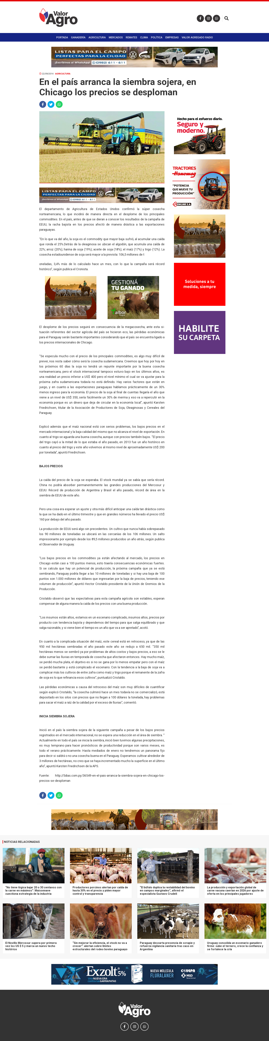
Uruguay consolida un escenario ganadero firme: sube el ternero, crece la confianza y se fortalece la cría (235, 946)
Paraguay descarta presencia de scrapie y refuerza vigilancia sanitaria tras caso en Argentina (167, 946)
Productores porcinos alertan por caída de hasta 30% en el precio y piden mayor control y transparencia (100, 890)
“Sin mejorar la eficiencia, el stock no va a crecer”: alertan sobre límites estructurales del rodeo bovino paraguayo (100, 946)
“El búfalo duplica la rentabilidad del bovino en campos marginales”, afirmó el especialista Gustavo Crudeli (167, 890)
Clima (144, 37)
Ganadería (78, 37)
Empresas (172, 37)
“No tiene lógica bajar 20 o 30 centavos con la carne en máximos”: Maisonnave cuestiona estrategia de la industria (33, 890)
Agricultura (97, 37)
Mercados (116, 37)
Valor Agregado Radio (197, 37)
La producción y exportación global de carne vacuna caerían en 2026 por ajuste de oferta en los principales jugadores (235, 890)
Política (156, 37)
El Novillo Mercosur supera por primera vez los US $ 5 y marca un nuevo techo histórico (31, 946)
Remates (131, 37)
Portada (62, 37)
